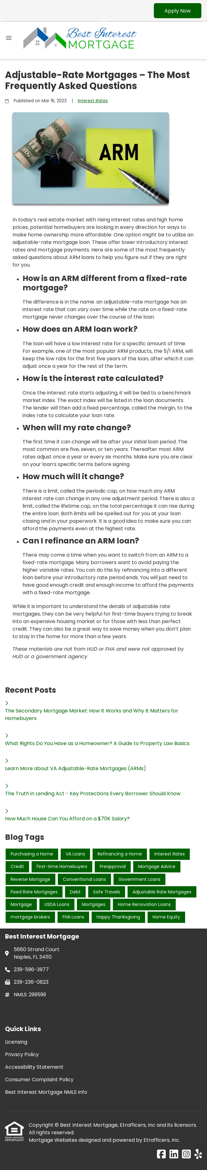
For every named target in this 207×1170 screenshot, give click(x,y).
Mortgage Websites (53, 1140)
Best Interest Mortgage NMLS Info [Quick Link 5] (46, 1092)
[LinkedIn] (173, 1154)
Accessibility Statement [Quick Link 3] (34, 1067)
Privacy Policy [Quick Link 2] (22, 1054)
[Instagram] (186, 1154)
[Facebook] (161, 1154)
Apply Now (177, 10)
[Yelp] (198, 1154)
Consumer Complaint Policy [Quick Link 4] (39, 1079)
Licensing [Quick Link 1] (16, 1042)
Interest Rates (93, 101)
